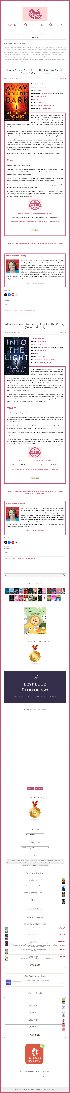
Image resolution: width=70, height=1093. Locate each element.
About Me (56, 34)
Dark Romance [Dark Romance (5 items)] (59, 860)
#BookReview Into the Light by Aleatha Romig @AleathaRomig (35, 326)
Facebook (34, 283)
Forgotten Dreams (33, 1019)
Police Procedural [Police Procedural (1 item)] (50, 863)
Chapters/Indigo (43, 221)
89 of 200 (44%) (42, 982)
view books (62, 983)
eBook (39, 102)
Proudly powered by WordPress (24, 1089)
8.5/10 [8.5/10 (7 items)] (13, 860)
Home (11, 34)
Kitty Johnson (34, 929)
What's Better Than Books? (35, 24)
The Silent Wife (33, 1012)
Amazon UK (14, 221)
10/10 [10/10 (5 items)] (26, 860)
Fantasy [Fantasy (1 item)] (9, 863)
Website (28, 283)
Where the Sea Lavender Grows (33, 928)
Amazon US (22, 221)
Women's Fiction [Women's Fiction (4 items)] (43, 865)
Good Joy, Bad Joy (33, 934)
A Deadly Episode (33, 956)
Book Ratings (35, 37)
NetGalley (52, 105)
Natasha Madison (33, 1020)
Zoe (27, 980)
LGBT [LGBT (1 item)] (25, 863)
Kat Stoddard (33, 1000)
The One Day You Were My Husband (33, 892)
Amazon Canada (32, 221)
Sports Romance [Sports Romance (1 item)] (26, 865)
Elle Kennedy (33, 1027)
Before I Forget (33, 1005)
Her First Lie (33, 941)
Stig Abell (34, 950)
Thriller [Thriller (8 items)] (35, 865)
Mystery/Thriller (42, 96)
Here (30, 196)
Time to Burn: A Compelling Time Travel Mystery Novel (33, 879)
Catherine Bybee (34, 887)
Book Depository (54, 221)
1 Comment (62, 78)
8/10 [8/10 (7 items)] (18, 860)
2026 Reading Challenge (35, 976)
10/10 (13, 558)
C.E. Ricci (34, 900)
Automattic (51, 1089)
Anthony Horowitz (34, 957)
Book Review (19, 311)
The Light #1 (40, 344)
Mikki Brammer (34, 935)
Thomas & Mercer (46, 93)
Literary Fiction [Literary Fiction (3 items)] (33, 863)
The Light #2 (40, 90)
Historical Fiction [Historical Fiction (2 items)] (17, 863)
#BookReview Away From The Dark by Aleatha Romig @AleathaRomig (35, 71)
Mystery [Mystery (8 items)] (41, 863)
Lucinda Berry (34, 942)
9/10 (13, 311)
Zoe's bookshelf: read (35, 924)
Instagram (41, 283)
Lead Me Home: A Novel (33, 886)
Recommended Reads (40, 34)
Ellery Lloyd (34, 880)
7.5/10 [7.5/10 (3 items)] (8, 860)
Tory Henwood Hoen (34, 1006)
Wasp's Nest (33, 999)
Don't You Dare (33, 899)
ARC (43, 102)
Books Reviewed (22, 34)
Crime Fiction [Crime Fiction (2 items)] (49, 860)
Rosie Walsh (34, 893)
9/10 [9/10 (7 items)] (22, 860)
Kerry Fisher (33, 1013)
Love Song (33, 1026)
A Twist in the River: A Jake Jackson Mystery (33, 949)
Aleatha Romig (41, 87)
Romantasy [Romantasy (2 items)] (60, 863)
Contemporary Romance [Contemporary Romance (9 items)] (37, 860)
